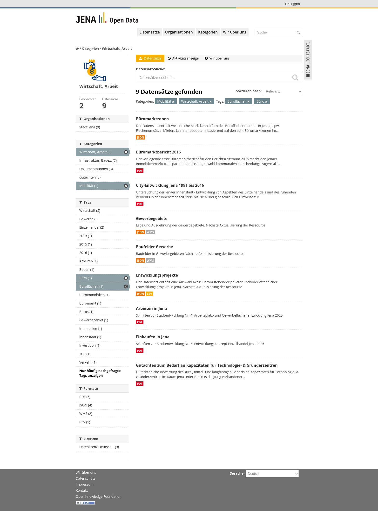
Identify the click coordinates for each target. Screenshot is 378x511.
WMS (150, 232)
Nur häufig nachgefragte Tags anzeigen (100, 373)
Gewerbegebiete (151, 218)
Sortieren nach (248, 91)
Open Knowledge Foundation (99, 496)
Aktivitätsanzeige (183, 58)
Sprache (236, 473)
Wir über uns (234, 32)
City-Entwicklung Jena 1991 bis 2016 (170, 185)
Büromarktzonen (152, 118)
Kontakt (82, 490)
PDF (139, 171)
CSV (149, 294)
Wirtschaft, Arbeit (117, 48)
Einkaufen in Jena (152, 336)
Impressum (85, 484)
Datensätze (150, 32)
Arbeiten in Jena (151, 308)
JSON (140, 137)
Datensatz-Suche (150, 69)
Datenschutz (85, 478)
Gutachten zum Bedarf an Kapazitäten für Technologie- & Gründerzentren (206, 365)
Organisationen (179, 32)
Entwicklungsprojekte (157, 275)
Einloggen (292, 3)
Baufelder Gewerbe (154, 246)
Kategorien (208, 32)
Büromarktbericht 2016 (158, 152)
